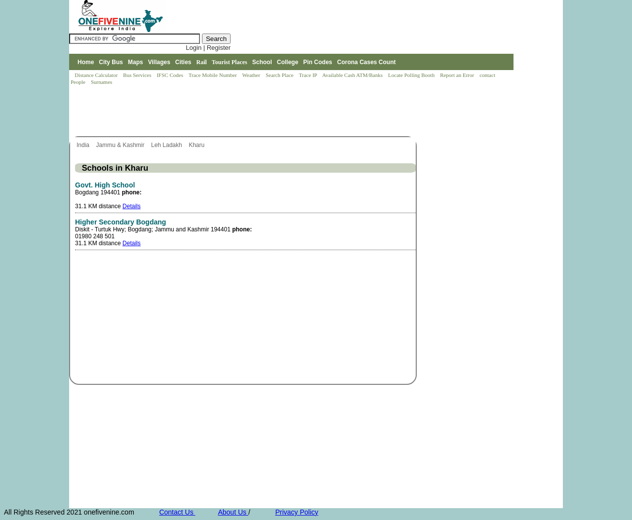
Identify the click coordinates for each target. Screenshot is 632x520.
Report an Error (457, 75)
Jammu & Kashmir (121, 145)
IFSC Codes (170, 75)
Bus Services (137, 75)
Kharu (197, 145)
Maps (135, 62)
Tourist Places (229, 62)
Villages (159, 62)
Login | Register (208, 47)
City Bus (111, 62)
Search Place (280, 75)
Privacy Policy (296, 512)
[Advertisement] (249, 111)
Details (131, 206)
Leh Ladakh (167, 145)
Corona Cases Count (366, 62)
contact (488, 75)
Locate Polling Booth (412, 75)
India (84, 145)
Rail (202, 62)
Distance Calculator (96, 75)
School (262, 62)
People (79, 82)
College (287, 62)
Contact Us (177, 512)
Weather (252, 75)
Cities (183, 62)
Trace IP (308, 75)
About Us (233, 512)
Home (86, 62)
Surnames (101, 82)
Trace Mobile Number (213, 75)
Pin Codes (317, 62)
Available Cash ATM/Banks (353, 75)
